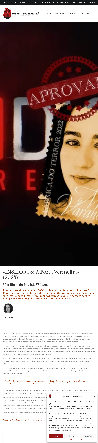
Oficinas (63, 13)
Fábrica (48, 13)
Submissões (72, 13)
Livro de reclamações (76, 2)
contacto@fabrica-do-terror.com (19, 2)
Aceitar (56, 436)
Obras (55, 13)
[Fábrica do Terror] (21, 13)
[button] (94, 396)
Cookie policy (65, 440)
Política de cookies (38, 2)
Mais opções (88, 436)
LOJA (89, 13)
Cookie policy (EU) (50, 2)
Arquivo (82, 13)
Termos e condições (89, 2)
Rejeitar (71, 436)
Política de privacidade (76, 440)
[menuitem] (39, 2)
